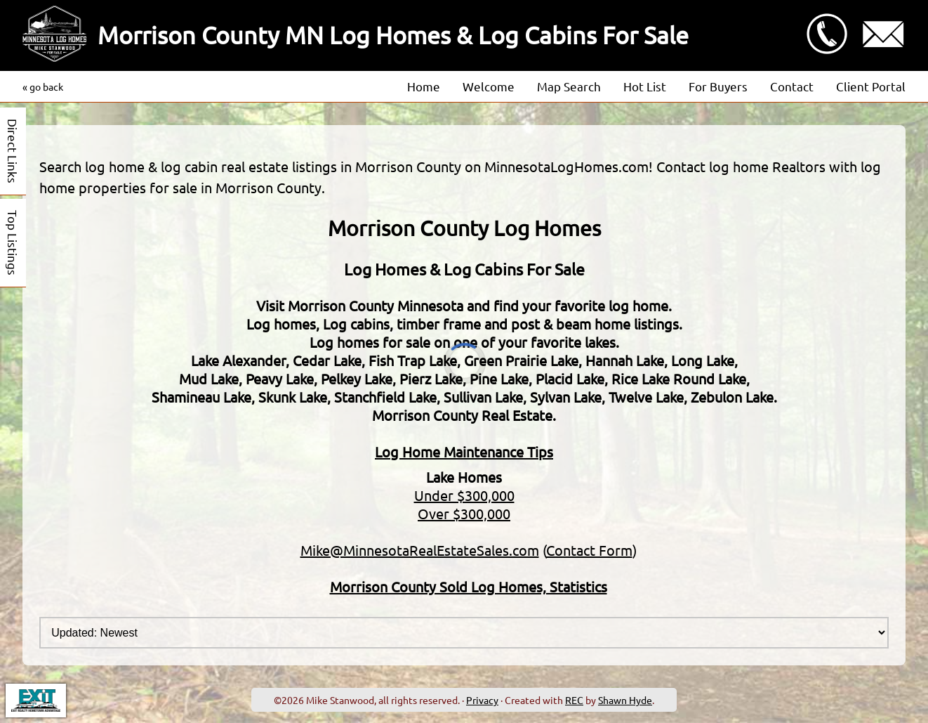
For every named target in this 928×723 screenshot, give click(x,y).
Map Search (569, 86)
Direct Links (13, 151)
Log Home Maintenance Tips (464, 451)
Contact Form (589, 550)
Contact (792, 86)
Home (423, 86)
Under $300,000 (464, 495)
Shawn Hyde (625, 699)
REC (574, 699)
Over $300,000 (464, 513)
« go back (42, 86)
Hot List (644, 86)
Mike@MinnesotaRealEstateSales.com (419, 550)
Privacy (482, 699)
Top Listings (13, 242)
